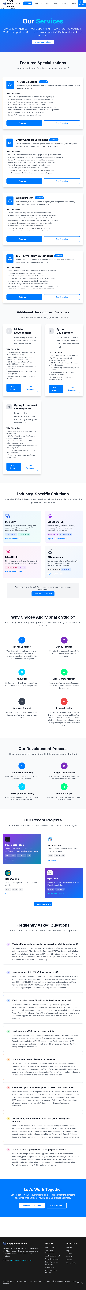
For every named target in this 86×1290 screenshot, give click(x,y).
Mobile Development (52, 1256)
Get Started (81, 3)
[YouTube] (78, 1283)
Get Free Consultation (32, 1205)
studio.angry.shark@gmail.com (21, 1260)
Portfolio (38, 3)
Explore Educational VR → (57, 539)
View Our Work (56, 1206)
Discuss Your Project (43, 594)
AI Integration (49, 1267)
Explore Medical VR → (13, 539)
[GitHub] (82, 1283)
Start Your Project (43, 42)
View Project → (10, 860)
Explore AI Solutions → (56, 574)
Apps (56, 3)
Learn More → (53, 860)
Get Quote (24, 123)
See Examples (62, 123)
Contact (74, 3)
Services (28, 3)
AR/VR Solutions (50, 1248)
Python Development (52, 1259)
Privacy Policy (71, 1263)
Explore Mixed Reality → (14, 572)
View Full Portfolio (43, 904)
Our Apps (69, 1254)
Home (18, 3)
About (64, 3)
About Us (69, 1257)
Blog (48, 3)
